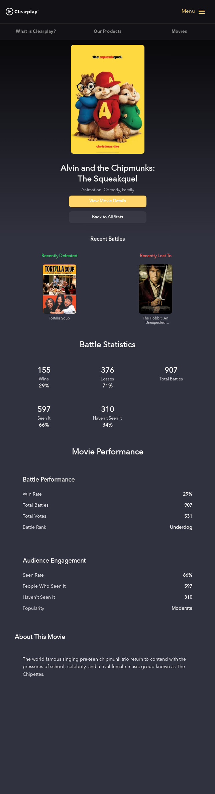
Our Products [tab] (107, 32)
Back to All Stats (107, 217)
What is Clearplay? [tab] (36, 32)
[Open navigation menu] (194, 11)
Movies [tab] (179, 32)
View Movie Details (107, 201)
